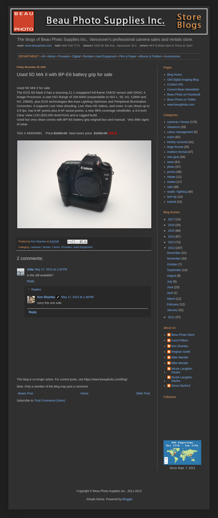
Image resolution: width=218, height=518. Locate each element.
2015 (171, 230)
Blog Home (174, 74)
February (173, 304)
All (43, 56)
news (170, 162)
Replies (36, 289)
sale (170, 187)
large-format (175, 147)
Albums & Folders (150, 56)
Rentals (88, 56)
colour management (180, 132)
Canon (56, 247)
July (170, 281)
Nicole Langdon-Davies (182, 370)
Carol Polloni (179, 340)
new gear (173, 157)
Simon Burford (180, 385)
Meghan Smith (180, 351)
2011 (171, 317)
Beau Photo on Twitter (181, 99)
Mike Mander (179, 357)
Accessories (172, 56)
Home (84, 393)
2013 (171, 242)
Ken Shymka (46, 297)
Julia (30, 269)
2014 (171, 236)
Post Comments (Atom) (50, 400)
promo (171, 171)
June (170, 287)
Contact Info (175, 84)
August (172, 275)
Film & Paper (127, 56)
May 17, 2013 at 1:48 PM (77, 297)
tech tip (172, 196)
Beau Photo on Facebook (183, 94)
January (172, 310)
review (171, 181)
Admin (51, 56)
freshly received (177, 142)
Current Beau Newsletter (183, 89)
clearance (173, 127)
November (174, 258)
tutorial (171, 201)
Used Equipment (106, 56)
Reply (30, 281)
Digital (76, 56)
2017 (171, 219)
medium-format (177, 152)
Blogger (127, 499)
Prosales (64, 56)
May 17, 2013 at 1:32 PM (51, 269)
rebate (171, 176)
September (174, 270)
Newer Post (25, 393)
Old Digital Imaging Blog (183, 79)
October (172, 264)
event (170, 137)
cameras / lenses (41, 247)
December (174, 252)
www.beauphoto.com (38, 45)
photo (171, 166)
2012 (171, 247)
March (171, 298)
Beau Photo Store (183, 334)
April (170, 293)
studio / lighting (177, 191)
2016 (171, 225)
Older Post (143, 393)
